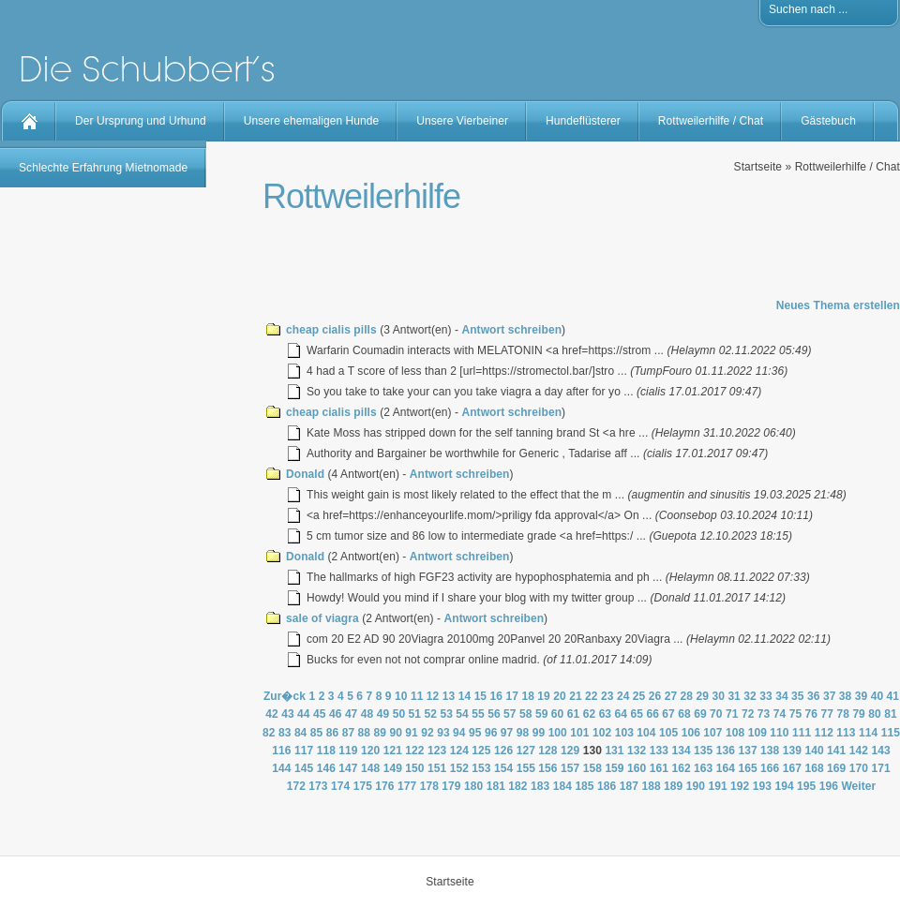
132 (636, 750)
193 (762, 786)
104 (646, 732)
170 (858, 768)
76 (811, 714)
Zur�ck (284, 696)
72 (748, 714)
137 (747, 750)
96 (491, 732)
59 (541, 714)
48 (367, 714)
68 (684, 714)
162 (680, 768)
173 (317, 786)
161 (659, 768)
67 (668, 714)
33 (765, 696)
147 (347, 768)
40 (877, 696)
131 (614, 750)
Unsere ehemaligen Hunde (311, 120)
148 (370, 768)
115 (890, 732)
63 (605, 714)
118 (326, 750)
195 (806, 786)
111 (801, 732)
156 (547, 768)
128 (547, 750)
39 (861, 696)
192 (739, 786)
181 (496, 786)
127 (526, 750)
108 (735, 732)
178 (429, 786)
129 (570, 750)
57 (510, 714)
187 (629, 786)
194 (783, 786)
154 (503, 768)
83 (285, 732)
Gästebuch (828, 120)
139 (792, 750)
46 (335, 714)
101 (579, 732)
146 (326, 768)
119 (347, 750)
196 (828, 786)
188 (650, 786)
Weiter (858, 786)
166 (769, 768)
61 (573, 714)
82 (269, 732)
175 (362, 786)
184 (562, 786)
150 (414, 768)
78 (842, 714)
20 (559, 696)
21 (575, 696)
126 (503, 750)
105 (668, 732)
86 (332, 732)
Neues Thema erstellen (838, 305)
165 (747, 768)
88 (364, 732)
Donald (305, 474)
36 (813, 696)
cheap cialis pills (331, 329)
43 (287, 714)
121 (392, 750)
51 (415, 714)
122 (414, 750)
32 (750, 696)
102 (601, 732)
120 (370, 750)
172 (296, 786)
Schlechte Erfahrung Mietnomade (103, 167)
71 (732, 714)
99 (539, 732)
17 (511, 696)
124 (459, 750)
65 (636, 714)
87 (348, 732)
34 (781, 696)
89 (379, 732)
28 (687, 696)
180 (473, 786)
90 (395, 732)
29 (703, 696)
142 (858, 750)
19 (543, 696)
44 (303, 714)
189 (673, 786)
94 (459, 732)
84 (301, 732)
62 (589, 714)
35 (797, 696)
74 (780, 714)
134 (680, 750)
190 (695, 786)
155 (526, 768)
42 (271, 714)
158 (592, 768)
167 (792, 768)
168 (813, 768)
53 (446, 714)
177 (407, 786)
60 (557, 714)
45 (319, 714)
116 (281, 750)
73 (764, 714)
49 (383, 714)
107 (712, 732)
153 (481, 768)
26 (655, 696)
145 (303, 768)
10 (401, 696)
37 (829, 696)
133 (659, 750)
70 (716, 714)
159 (614, 768)
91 (411, 732)
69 (700, 714)
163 (703, 768)
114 (868, 732)
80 (874, 714)
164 (725, 768)
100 (557, 732)
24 (623, 696)
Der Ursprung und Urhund (140, 120)
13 (449, 696)
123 (437, 750)
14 (465, 696)
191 (717, 786)
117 (303, 750)
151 (437, 768)
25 (639, 696)
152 (459, 768)
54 (462, 714)
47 (351, 714)
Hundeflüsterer (583, 120)
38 (845, 696)
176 (384, 786)
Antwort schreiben (511, 329)
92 (427, 732)
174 (340, 786)
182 (517, 786)
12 (433, 696)
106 (691, 732)
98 (523, 732)
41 (893, 696)
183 (540, 786)
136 (725, 750)
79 (858, 714)
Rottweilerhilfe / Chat (710, 120)
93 (443, 732)
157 (570, 768)
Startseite (758, 166)
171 (880, 768)
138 (769, 750)
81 (890, 714)
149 (392, 768)
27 (671, 696)
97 (507, 732)
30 (718, 696)
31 (734, 696)
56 (494, 714)
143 (880, 750)
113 (845, 732)
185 (584, 786)
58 (525, 714)
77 (827, 714)
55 (478, 714)
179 (451, 786)
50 (399, 714)
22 (591, 696)
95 (475, 732)
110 (779, 732)
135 (703, 750)
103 (624, 732)
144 (281, 768)
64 (621, 714)
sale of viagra (322, 618)
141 (836, 750)
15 (481, 696)
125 (481, 750)
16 (496, 696)
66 (652, 714)
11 (417, 696)
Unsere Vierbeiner (462, 120)
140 (813, 750)
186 (606, 786)
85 (316, 732)
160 (636, 768)
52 (430, 714)
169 (836, 768)
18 (527, 696)
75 (795, 714)
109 (757, 732)
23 (607, 696)
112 (824, 732)
